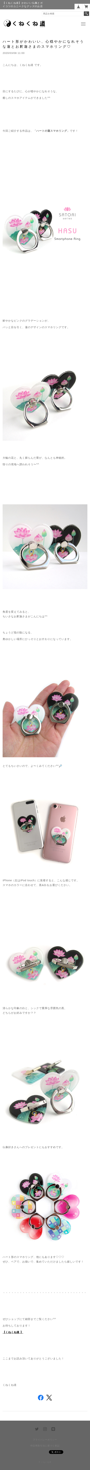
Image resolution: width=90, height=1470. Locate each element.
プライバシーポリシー (45, 1439)
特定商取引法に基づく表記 (45, 1445)
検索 (86, 13)
